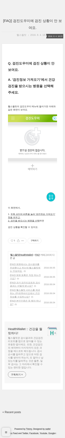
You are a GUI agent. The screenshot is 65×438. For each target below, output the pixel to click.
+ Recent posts (11, 412)
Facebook (34, 433)
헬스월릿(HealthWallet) (21, 254)
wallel (47, 429)
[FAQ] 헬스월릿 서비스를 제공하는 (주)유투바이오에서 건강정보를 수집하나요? (25, 293)
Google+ (52, 433)
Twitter (25, 433)
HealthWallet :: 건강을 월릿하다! (25, 331)
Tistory (29, 429)
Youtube (43, 433)
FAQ (37, 254)
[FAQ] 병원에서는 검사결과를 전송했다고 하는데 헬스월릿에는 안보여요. (25, 267)
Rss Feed (13, 433)
